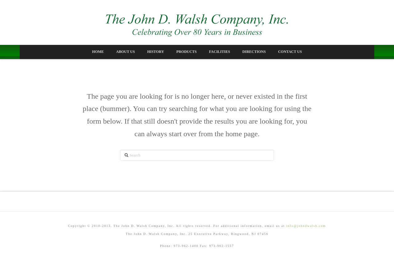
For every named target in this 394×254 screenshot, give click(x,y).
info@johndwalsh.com (306, 226)
